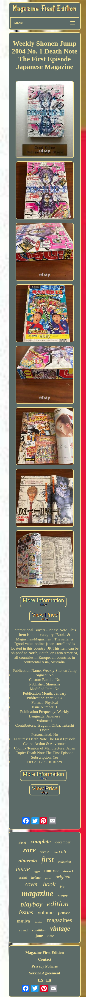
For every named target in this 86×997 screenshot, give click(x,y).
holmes (36, 877)
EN (40, 980)
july (62, 886)
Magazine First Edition (44, 952)
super (62, 895)
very (37, 871)
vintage (60, 928)
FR (48, 980)
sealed (23, 877)
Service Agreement (44, 973)
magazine (37, 893)
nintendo (27, 861)
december (62, 842)
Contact (44, 959)
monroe (51, 870)
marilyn (23, 921)
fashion (38, 922)
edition (58, 903)
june (39, 935)
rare (29, 850)
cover (31, 884)
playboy (31, 904)
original (62, 876)
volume (45, 912)
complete (41, 841)
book (49, 884)
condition (38, 930)
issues (26, 912)
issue (23, 869)
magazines (59, 920)
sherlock (68, 871)
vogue (44, 852)
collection (64, 862)
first (48, 859)
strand (23, 930)
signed (22, 842)
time (50, 936)
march (60, 852)
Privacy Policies (44, 966)
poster (48, 878)
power (64, 912)
